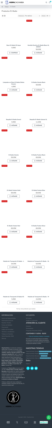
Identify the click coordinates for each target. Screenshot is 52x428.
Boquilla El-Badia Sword (13, 119)
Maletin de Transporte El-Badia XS (13, 297)
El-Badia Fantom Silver (38, 226)
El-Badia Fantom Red (13, 226)
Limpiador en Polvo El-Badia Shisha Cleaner (13, 83)
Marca (6, 7)
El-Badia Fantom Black (38, 155)
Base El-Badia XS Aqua (14, 45)
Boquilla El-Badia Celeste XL (38, 119)
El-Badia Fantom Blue (38, 190)
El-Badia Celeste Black (38, 82)
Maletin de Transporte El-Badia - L (13, 261)
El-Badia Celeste (14, 155)
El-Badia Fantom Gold (13, 190)
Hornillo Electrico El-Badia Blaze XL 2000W (38, 46)
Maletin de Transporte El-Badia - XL (38, 261)
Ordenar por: (21, 15)
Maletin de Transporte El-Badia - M (38, 297)
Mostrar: (43, 15)
